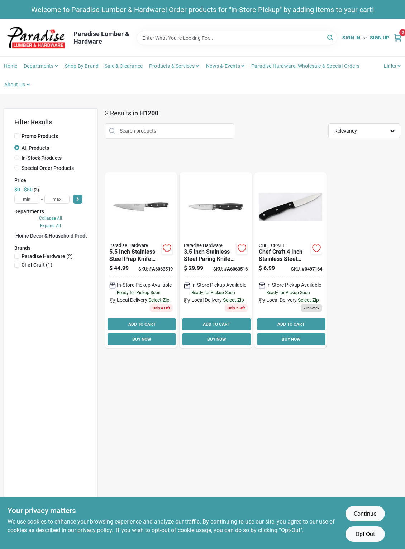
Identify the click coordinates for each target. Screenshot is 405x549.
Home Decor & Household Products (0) (59, 236)
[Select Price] (77, 199)
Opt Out (365, 534)
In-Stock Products (42, 158)
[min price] (26, 199)
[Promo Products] (16, 135)
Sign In (351, 37)
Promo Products (40, 136)
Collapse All (50, 218)
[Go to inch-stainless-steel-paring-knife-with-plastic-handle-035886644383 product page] (216, 260)
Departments (38, 66)
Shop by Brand (82, 66)
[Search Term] (237, 38)
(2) (47, 256)
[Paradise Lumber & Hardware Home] (36, 37)
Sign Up (379, 37)
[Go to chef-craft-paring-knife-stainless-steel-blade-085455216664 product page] (290, 260)
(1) (37, 265)
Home (11, 66)
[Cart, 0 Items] (397, 38)
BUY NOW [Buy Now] (141, 339)
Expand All (50, 225)
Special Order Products (48, 168)
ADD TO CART (142, 324)
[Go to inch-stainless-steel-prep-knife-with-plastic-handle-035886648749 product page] (141, 260)
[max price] (57, 199)
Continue (365, 513)
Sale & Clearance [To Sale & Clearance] (124, 66)
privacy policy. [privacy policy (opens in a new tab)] (95, 530)
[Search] (330, 37)
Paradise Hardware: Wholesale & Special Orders (305, 66)
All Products (35, 148)
